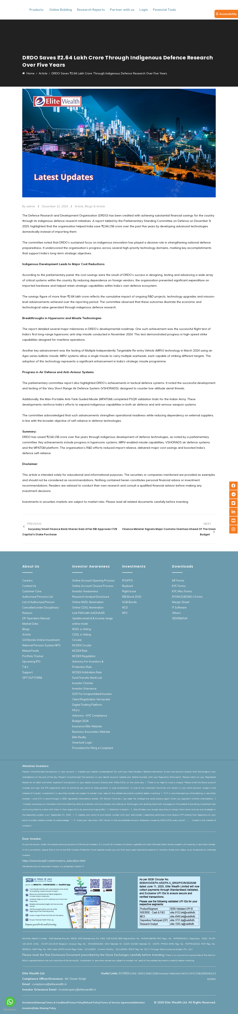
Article (79, 206)
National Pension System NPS (41, 645)
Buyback (127, 586)
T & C (25, 667)
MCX (184, 973)
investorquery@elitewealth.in (77, 989)
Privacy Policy (75, 1002)
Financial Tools (164, 10)
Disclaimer (28, 1002)
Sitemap (40, 1002)
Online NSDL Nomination (88, 602)
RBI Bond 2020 (131, 596)
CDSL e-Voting (81, 634)
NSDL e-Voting (81, 629)
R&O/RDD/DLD (205, 973)
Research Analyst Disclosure (90, 596)
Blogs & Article (95, 206)
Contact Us (29, 586)
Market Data (30, 623)
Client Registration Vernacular (91, 699)
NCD (125, 607)
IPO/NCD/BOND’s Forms (187, 596)
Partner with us (122, 10)
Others (176, 613)
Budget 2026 (80, 721)
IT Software (179, 607)
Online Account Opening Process (93, 580)
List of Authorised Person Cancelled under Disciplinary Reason (40, 607)
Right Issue (129, 591)
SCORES (124, 973)
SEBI (148, 973)
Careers (27, 580)
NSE (134, 973)
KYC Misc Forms (182, 591)
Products (36, 10)
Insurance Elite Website (87, 726)
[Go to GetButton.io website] (10, 1009)
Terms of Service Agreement (117, 1002)
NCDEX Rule (79, 650)
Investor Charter (82, 683)
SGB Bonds (129, 602)
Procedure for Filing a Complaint (92, 748)
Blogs (26, 629)
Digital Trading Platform (87, 704)
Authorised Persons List (37, 596)
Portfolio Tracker (32, 656)
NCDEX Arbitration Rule (87, 672)
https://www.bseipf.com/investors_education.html (53, 860)
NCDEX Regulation (83, 656)
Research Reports (91, 10)
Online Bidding (60, 10)
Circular (77, 640)
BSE (141, 973)
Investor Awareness (85, 591)
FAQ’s (76, 710)
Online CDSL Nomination (88, 607)
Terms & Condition (56, 1002)
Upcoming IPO (31, 661)
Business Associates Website (91, 731)
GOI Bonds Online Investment (41, 640)
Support (27, 672)
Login (143, 10)
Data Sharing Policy (44, 1008)
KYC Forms (179, 586)
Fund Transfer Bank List (87, 677)
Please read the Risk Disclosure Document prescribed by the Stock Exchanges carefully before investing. (93, 955)
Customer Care (31, 591)
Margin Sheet (180, 602)
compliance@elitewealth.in (49, 984)
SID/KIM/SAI (179, 618)
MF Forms (178, 580)
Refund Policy (92, 1002)
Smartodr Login (82, 742)
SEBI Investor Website (166, 973)
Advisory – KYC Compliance (89, 715)
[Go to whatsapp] (10, 1002)
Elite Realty (79, 737)
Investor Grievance (84, 688)
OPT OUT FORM (32, 677)
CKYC (192, 973)
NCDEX (211, 979)
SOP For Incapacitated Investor (92, 694)
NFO (125, 613)
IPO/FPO (127, 580)
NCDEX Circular (82, 645)
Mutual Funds (30, 650)
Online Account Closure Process (92, 586)
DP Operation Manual (36, 618)
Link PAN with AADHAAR (88, 613)
